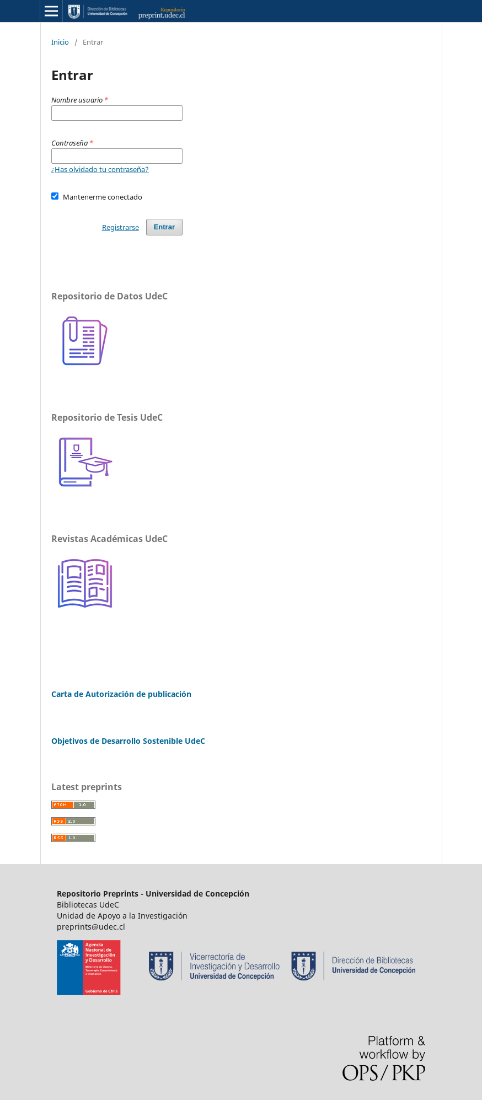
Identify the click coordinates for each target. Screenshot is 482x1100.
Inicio (60, 42)
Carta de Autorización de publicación (121, 694)
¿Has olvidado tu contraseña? (100, 169)
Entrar (164, 227)
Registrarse (120, 227)
